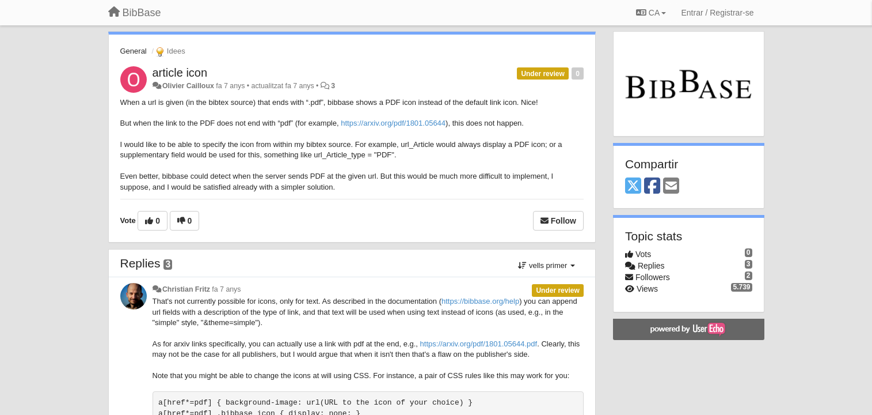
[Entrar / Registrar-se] (717, 12)
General (133, 51)
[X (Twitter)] (633, 186)
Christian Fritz (186, 289)
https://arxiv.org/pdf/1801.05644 (393, 123)
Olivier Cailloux (188, 86)
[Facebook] (652, 186)
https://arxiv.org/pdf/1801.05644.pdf (479, 343)
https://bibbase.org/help (480, 301)
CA (651, 12)
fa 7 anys (226, 289)
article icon (180, 72)
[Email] (671, 186)
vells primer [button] (546, 265)
